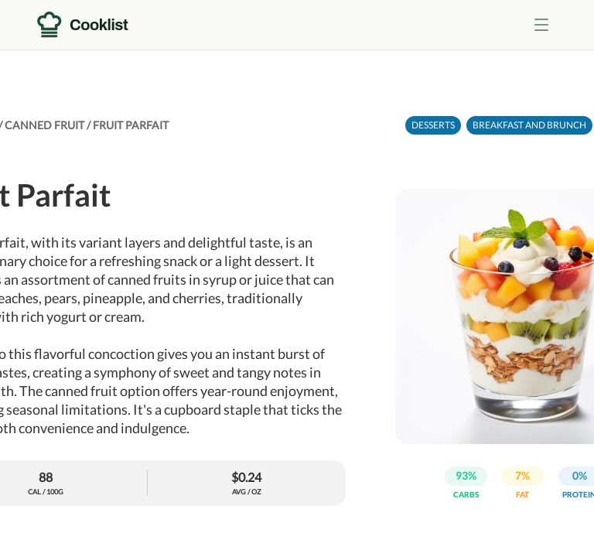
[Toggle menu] (541, 24)
